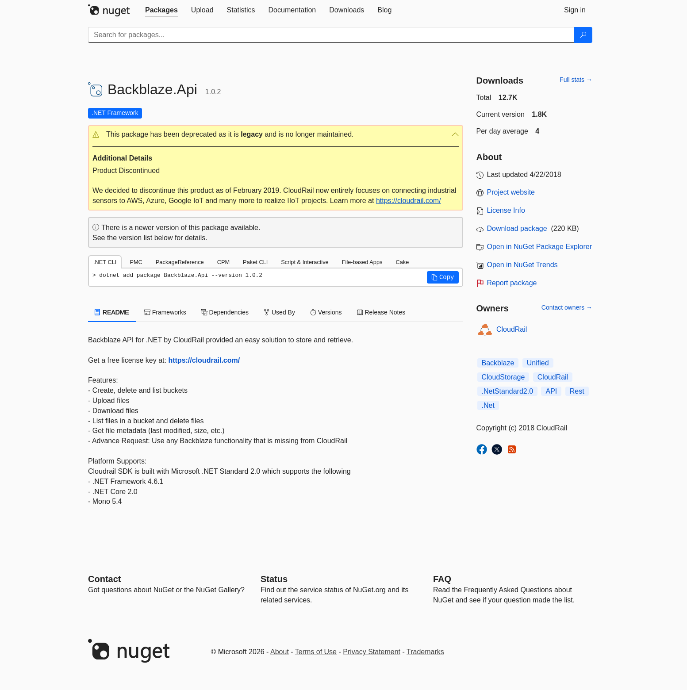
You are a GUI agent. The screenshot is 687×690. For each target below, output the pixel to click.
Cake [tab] (402, 262)
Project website (511, 192)
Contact (104, 579)
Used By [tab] (279, 312)
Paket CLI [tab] (255, 262)
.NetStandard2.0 (507, 391)
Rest (577, 391)
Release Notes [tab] (381, 312)
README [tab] (112, 312)
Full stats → (576, 79)
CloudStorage (503, 377)
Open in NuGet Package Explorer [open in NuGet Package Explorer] (539, 246)
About (279, 652)
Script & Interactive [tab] (304, 262)
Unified (538, 363)
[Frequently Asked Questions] (442, 579)
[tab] (161, 10)
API (551, 391)
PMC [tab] (136, 262)
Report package (512, 283)
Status (274, 579)
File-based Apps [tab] (362, 262)
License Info (506, 210)
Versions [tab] (326, 312)
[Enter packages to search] (331, 35)
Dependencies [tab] (225, 312)
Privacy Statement (371, 652)
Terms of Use (316, 652)
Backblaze (498, 363)
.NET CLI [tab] (104, 262)
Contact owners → (566, 307)
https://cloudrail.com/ (408, 200)
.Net (488, 405)
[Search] (583, 35)
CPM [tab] (223, 262)
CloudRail (511, 329)
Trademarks (425, 652)
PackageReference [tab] (180, 262)
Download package (517, 228)
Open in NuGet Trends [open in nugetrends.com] (522, 264)
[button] (275, 135)
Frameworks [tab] (165, 312)
